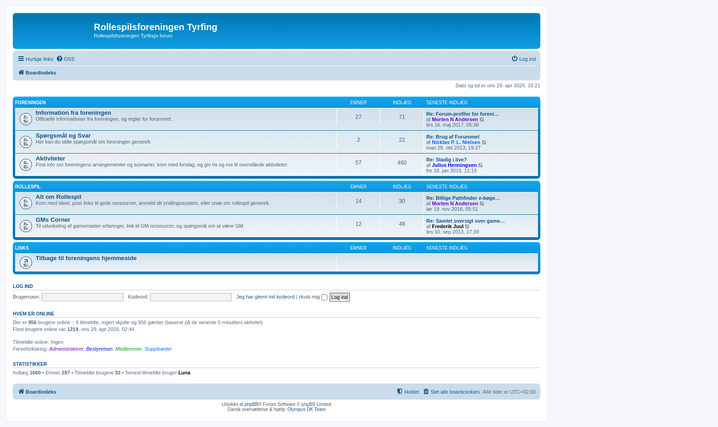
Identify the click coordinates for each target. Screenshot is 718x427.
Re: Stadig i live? (446, 159)
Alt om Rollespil (59, 196)
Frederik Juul (447, 226)
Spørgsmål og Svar (63, 135)
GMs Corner (53, 219)
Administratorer (66, 349)
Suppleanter (158, 349)
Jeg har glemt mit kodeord (265, 296)
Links (22, 248)
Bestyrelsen (99, 349)
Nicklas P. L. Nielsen (456, 142)
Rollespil (28, 186)
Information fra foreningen (73, 112)
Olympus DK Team (307, 409)
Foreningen (30, 102)
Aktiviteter (50, 158)
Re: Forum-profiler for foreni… (462, 114)
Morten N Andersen (455, 119)
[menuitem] (65, 58)
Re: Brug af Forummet (452, 136)
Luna (184, 372)
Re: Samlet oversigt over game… (465, 221)
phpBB (251, 404)
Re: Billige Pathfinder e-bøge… (463, 198)
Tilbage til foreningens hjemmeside (86, 258)
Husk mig (313, 296)
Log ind (23, 286)
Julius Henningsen (454, 165)
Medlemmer (128, 349)
